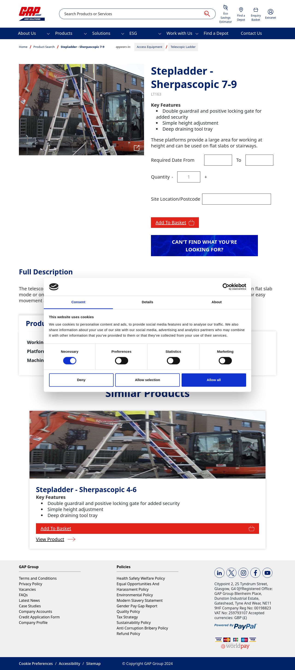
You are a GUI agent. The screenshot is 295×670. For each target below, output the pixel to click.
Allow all (214, 380)
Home (23, 47)
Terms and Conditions (38, 578)
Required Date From (173, 160)
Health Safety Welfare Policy (141, 578)
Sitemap (93, 663)
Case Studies (30, 605)
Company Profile (33, 622)
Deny (81, 380)
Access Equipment (149, 47)
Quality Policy (128, 611)
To (238, 160)
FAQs (23, 594)
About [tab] (217, 302)
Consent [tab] (78, 302)
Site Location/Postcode (175, 199)
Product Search (44, 47)
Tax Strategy (127, 617)
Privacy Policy (30, 583)
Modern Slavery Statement (140, 600)
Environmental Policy (135, 594)
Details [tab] (147, 302)
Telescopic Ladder (183, 47)
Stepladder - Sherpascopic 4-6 (86, 489)
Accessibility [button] (69, 663)
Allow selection (147, 380)
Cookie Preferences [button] (36, 663)
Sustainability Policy (134, 622)
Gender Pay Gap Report (137, 605)
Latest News (29, 600)
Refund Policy (128, 633)
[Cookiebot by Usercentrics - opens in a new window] (226, 286)
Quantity (160, 177)
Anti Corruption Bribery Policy (142, 628)
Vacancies (27, 589)
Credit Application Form (39, 617)
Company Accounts (35, 611)
